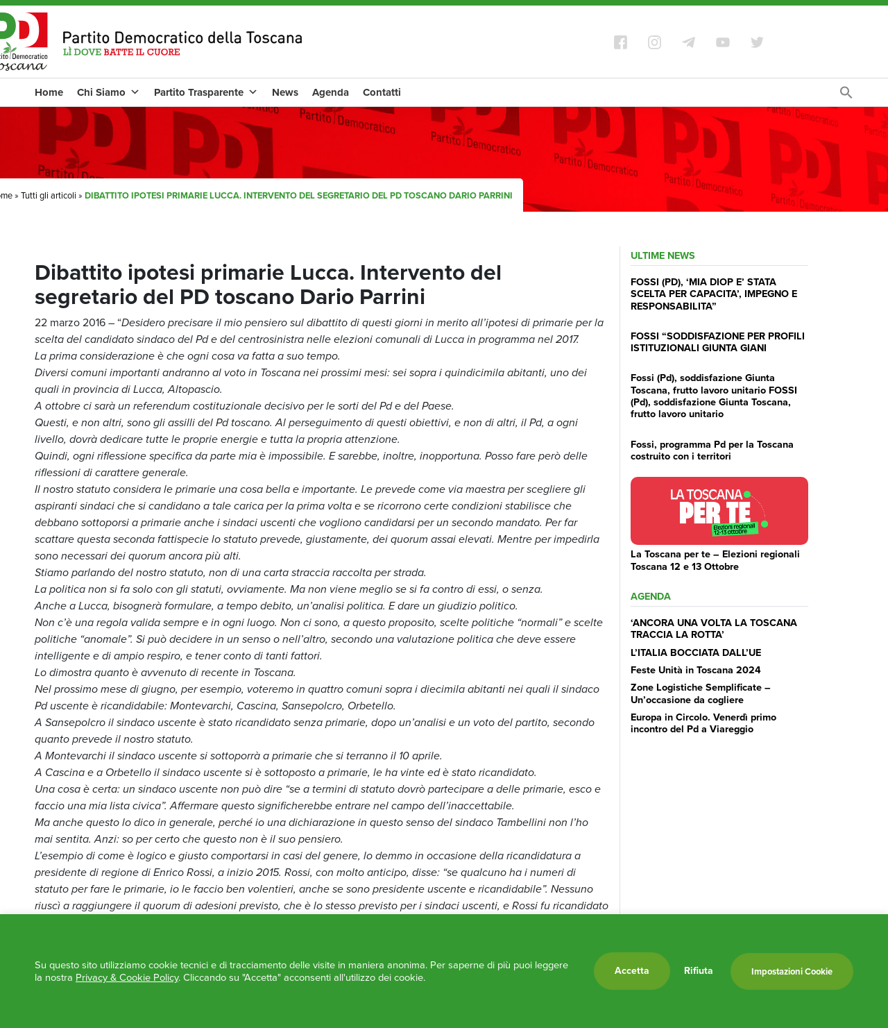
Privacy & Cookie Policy (127, 977)
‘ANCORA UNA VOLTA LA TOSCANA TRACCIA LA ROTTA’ (714, 628)
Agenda (330, 92)
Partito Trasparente (206, 92)
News (285, 92)
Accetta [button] (632, 970)
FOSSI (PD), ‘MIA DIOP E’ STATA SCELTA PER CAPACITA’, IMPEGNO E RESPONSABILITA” (714, 294)
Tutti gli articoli (48, 195)
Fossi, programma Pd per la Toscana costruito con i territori (712, 450)
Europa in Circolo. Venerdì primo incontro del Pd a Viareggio (703, 722)
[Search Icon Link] (846, 96)
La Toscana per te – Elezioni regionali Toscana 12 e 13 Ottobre (715, 559)
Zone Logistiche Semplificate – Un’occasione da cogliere (701, 693)
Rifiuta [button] (698, 971)
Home (49, 92)
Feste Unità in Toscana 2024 (696, 669)
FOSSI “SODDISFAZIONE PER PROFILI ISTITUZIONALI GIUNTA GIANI (718, 341)
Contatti (382, 92)
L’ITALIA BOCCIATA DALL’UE (696, 652)
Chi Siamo (108, 92)
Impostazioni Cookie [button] (791, 971)
